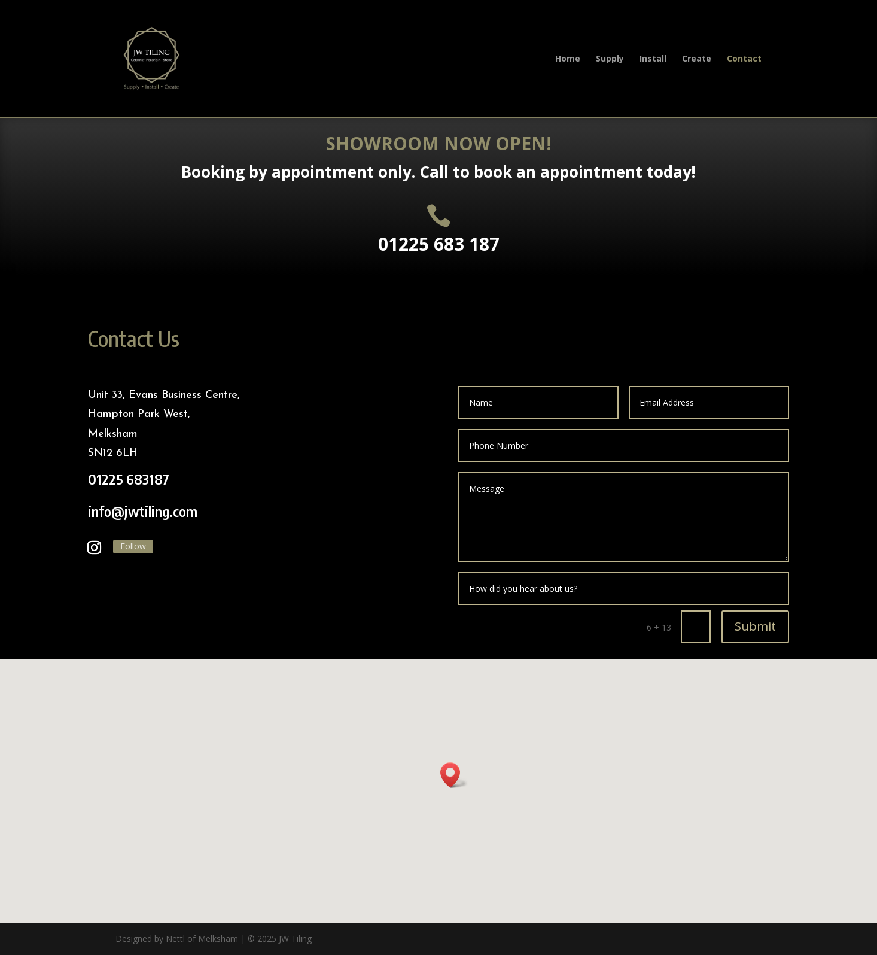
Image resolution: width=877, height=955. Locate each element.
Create (696, 59)
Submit (755, 626)
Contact (744, 59)
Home (567, 59)
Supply (610, 59)
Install (653, 59)
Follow (133, 546)
